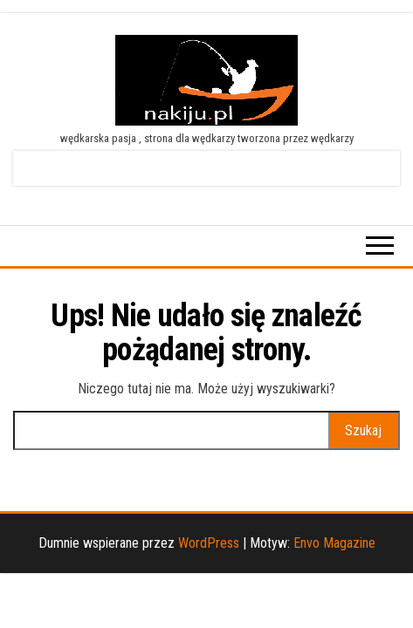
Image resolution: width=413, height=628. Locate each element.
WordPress (208, 543)
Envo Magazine (334, 543)
